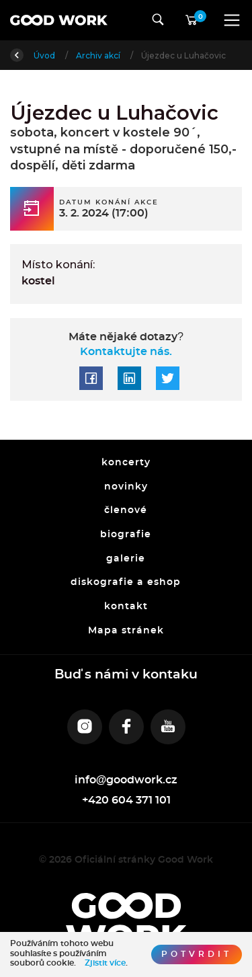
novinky (126, 487)
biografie (126, 534)
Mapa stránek (126, 630)
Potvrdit (196, 954)
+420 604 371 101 (126, 800)
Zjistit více (105, 963)
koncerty (126, 462)
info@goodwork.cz (126, 780)
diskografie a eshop (126, 583)
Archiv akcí (99, 55)
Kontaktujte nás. (126, 351)
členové (126, 511)
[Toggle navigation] (232, 20)
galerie (126, 558)
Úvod (45, 55)
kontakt (126, 606)
